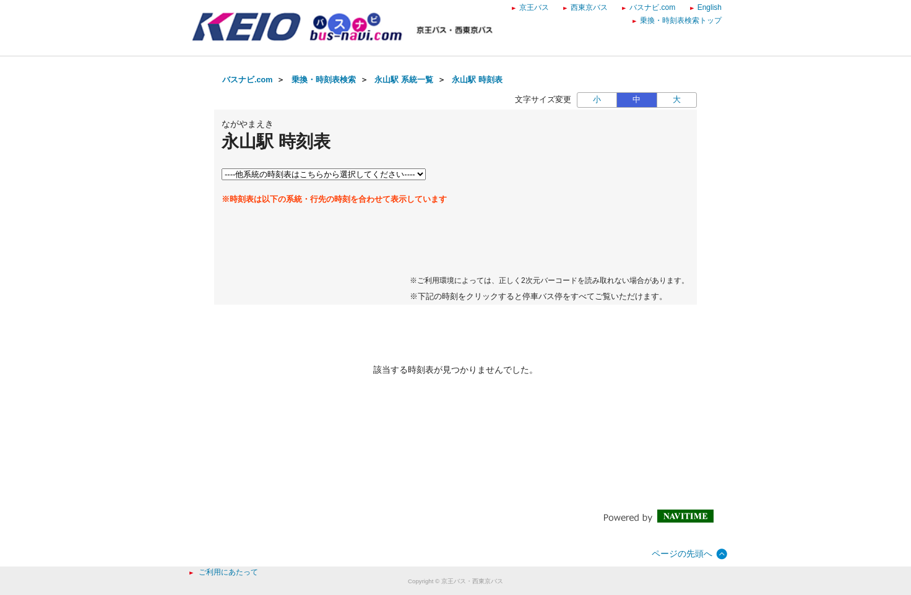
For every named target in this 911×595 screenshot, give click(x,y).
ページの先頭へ (682, 553)
